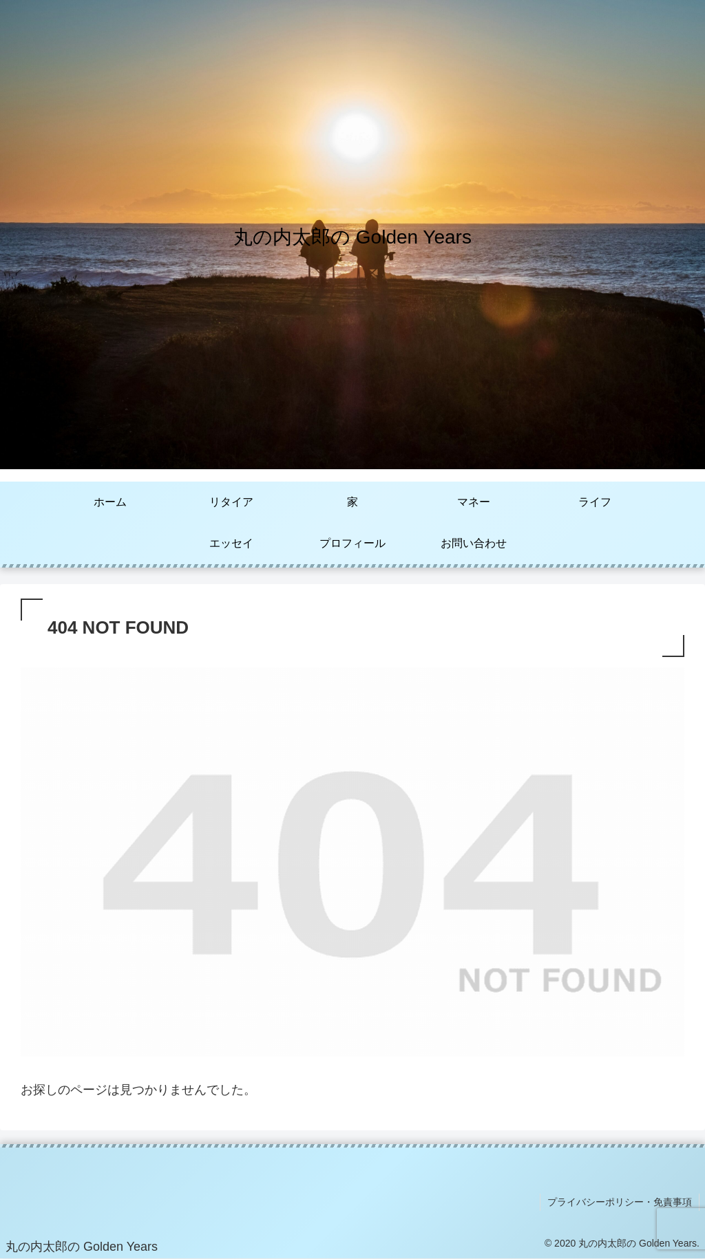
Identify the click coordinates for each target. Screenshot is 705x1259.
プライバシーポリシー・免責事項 (619, 1201)
